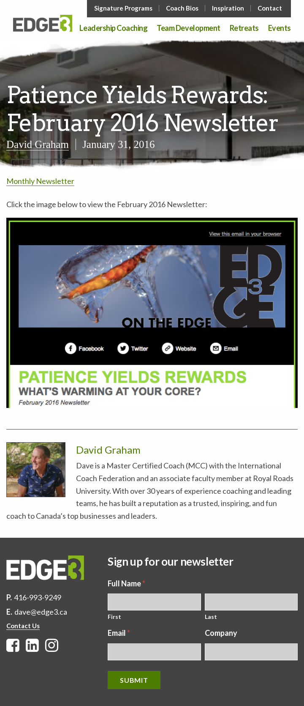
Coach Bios (182, 8)
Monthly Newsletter (40, 181)
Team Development (188, 28)
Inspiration (228, 8)
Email (119, 633)
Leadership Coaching (113, 28)
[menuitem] (124, 8)
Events (279, 28)
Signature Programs (123, 8)
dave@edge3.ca (40, 611)
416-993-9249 (37, 597)
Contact (270, 8)
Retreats (244, 28)
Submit (134, 680)
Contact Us (23, 625)
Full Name (126, 583)
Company (221, 633)
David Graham (37, 144)
